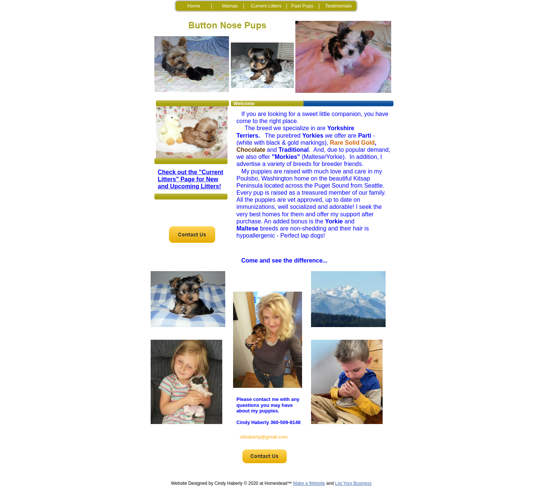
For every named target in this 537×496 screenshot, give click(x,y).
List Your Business (353, 483)
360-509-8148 (285, 422)
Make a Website (309, 483)
